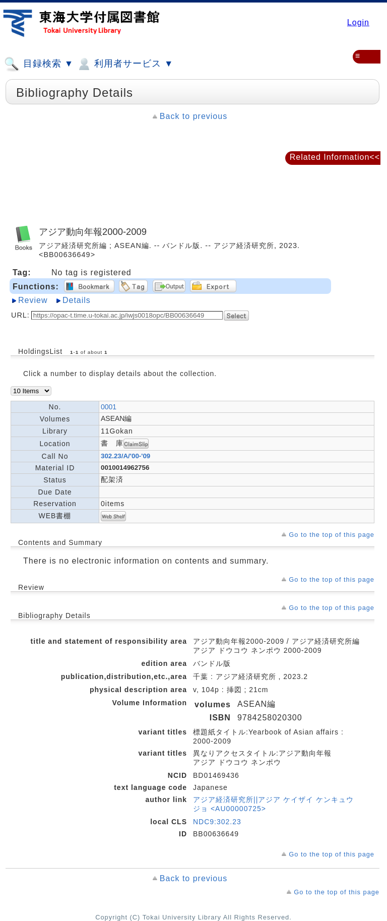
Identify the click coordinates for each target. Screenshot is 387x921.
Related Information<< (335, 157)
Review (32, 300)
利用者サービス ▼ (124, 64)
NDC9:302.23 (217, 822)
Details (76, 300)
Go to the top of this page (331, 534)
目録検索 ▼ (39, 64)
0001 (108, 407)
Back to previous (193, 116)
